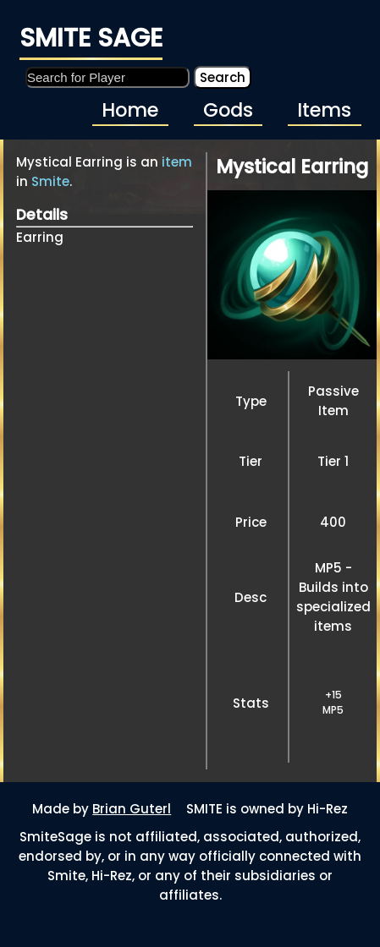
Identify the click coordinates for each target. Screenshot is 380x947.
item (177, 162)
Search (222, 77)
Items (324, 109)
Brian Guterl (131, 809)
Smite (50, 181)
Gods (228, 109)
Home (130, 109)
